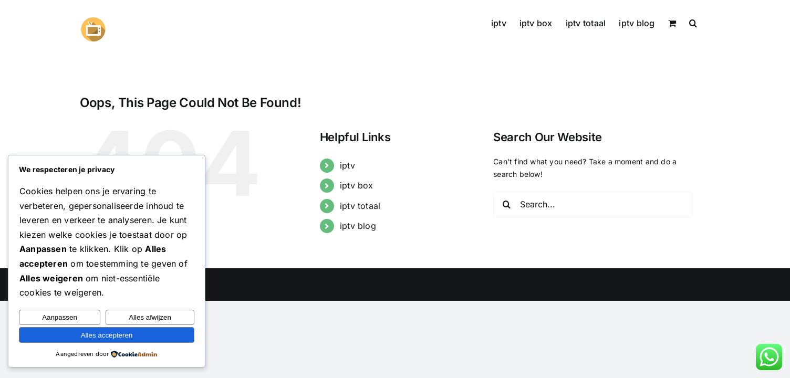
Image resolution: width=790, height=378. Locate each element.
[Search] (506, 204)
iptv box (356, 185)
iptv (347, 165)
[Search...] (593, 204)
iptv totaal (360, 206)
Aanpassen (59, 317)
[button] (706, 22)
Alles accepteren (107, 335)
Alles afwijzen (150, 317)
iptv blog (358, 225)
